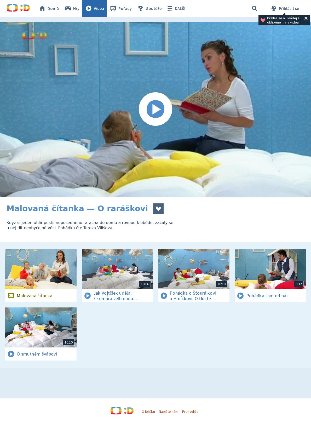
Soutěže (149, 8)
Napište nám (168, 411)
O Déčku (148, 411)
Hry (71, 8)
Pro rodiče (190, 411)
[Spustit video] (155, 109)
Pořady (120, 8)
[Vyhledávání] (254, 8)
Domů (48, 8)
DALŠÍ (175, 8)
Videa (94, 8)
